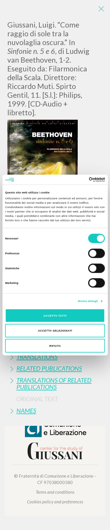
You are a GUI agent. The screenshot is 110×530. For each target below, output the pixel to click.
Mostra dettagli (88, 301)
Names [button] (26, 410)
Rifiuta (55, 345)
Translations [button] (36, 356)
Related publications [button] (49, 368)
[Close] (101, 9)
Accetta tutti (55, 315)
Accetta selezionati (55, 330)
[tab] (55, 356)
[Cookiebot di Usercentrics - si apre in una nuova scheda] (79, 179)
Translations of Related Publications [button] (54, 383)
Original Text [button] (37, 398)
